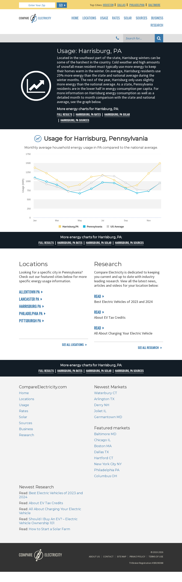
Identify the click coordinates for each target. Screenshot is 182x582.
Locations (89, 18)
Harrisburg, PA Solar (117, 114)
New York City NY (32, 489)
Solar (128, 18)
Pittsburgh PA (30, 321)
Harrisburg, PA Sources (74, 120)
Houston (108, 5)
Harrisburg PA (30, 306)
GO (61, 5)
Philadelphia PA (30, 313)
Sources (141, 18)
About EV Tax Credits (121, 469)
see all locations (73, 352)
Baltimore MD (30, 459)
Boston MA (27, 471)
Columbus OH (30, 501)
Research (157, 25)
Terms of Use (156, 529)
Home (74, 18)
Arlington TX (104, 404)
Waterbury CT (105, 398)
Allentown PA (29, 292)
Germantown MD (108, 422)
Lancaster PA (29, 299)
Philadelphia (137, 5)
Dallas (121, 5)
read (97, 296)
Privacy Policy (137, 529)
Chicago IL (27, 465)
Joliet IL (100, 416)
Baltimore (154, 5)
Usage (104, 18)
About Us (94, 529)
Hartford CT (28, 483)
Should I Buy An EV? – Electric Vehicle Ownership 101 (123, 487)
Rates (116, 18)
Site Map (121, 529)
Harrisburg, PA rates (88, 114)
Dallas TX (26, 477)
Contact (108, 529)
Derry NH (101, 410)
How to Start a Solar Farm (124, 495)
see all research (148, 352)
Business (157, 18)
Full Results (64, 114)
